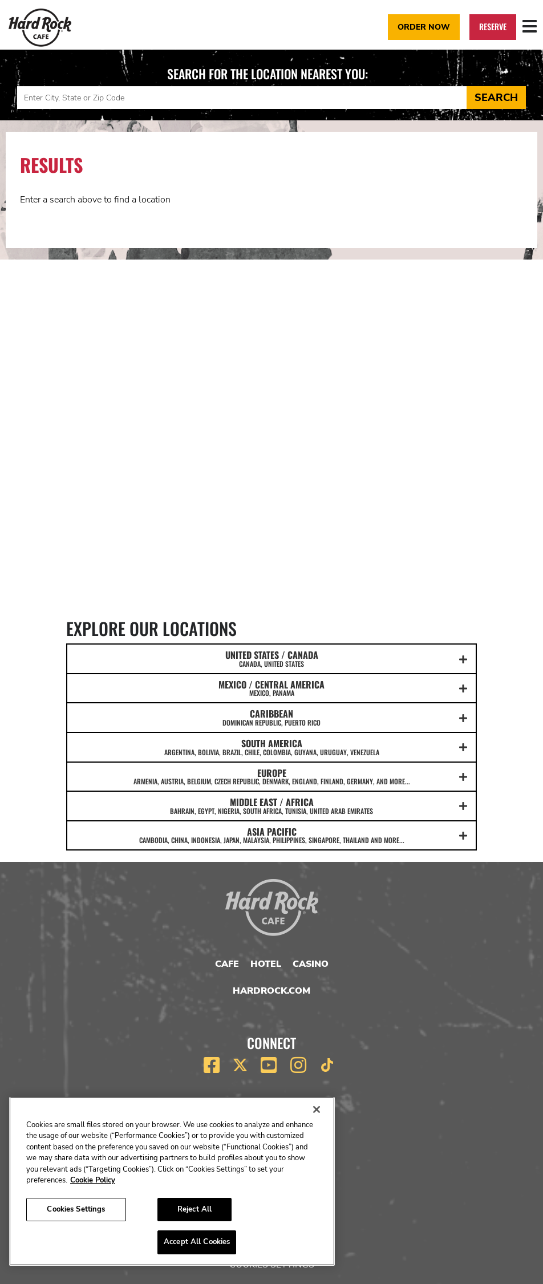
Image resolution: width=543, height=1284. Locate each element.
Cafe (227, 964)
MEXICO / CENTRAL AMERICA (271, 688)
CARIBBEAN (271, 717)
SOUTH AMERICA (271, 746)
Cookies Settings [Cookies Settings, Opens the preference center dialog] (76, 1209)
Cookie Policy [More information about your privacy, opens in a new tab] (92, 1180)
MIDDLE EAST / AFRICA (271, 805)
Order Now (424, 27)
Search (496, 97)
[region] (172, 1181)
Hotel (265, 964)
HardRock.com (271, 991)
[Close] (316, 1109)
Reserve (492, 27)
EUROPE (271, 776)
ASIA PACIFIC (271, 835)
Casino (311, 964)
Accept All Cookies (197, 1242)
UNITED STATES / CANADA (271, 658)
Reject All (194, 1209)
